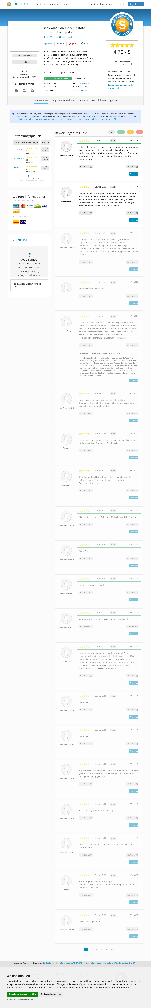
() (132, 167)
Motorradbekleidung (68, 37)
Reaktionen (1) (86, 345)
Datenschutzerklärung (25, 1000)
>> (112, 949)
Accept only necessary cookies (22, 994)
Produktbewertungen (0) (104, 100)
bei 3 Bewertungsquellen (122, 64)
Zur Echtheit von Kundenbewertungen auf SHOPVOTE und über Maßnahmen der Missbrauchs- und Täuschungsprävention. (64, 119)
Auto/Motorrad (51, 37)
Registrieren (136, 4)
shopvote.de (18, 149)
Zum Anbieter (24, 62)
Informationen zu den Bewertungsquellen (37, 177)
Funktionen (40, 4)
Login (121, 4)
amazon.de (17, 168)
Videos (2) (83, 100)
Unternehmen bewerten (24, 55)
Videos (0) (20, 239)
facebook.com (19, 158)
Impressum (11, 1000)
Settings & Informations (51, 994)
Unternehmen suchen (59, 4)
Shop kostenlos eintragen (100, 4)
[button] (49, 44)
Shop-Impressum (81, 90)
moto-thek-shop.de (82, 83)
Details (113, 141)
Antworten (134, 174)
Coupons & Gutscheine (63, 100)
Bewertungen (41, 100)
